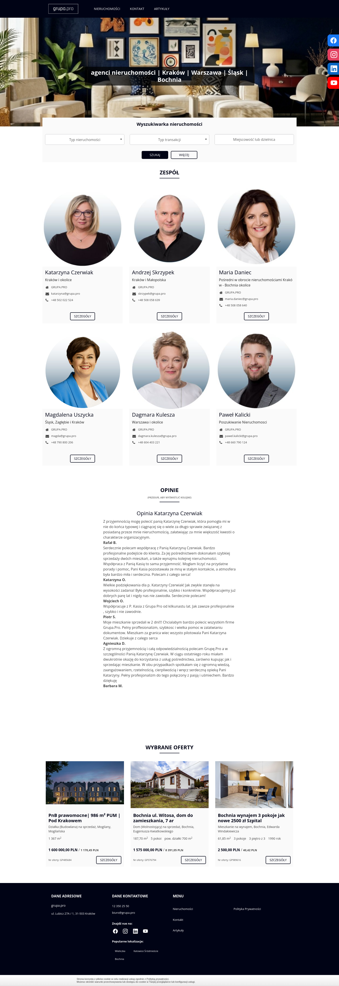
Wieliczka (120, 951)
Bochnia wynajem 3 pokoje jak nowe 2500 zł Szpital (251, 818)
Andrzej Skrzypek (153, 272)
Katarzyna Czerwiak (69, 272)
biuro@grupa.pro (123, 913)
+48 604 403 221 (146, 442)
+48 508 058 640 (233, 305)
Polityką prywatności (158, 979)
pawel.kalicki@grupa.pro (238, 436)
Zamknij (260, 980)
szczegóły (82, 316)
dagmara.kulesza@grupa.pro (154, 436)
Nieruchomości (107, 9)
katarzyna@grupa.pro (62, 294)
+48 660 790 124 (233, 442)
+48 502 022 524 (59, 300)
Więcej (184, 155)
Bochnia (119, 959)
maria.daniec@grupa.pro (238, 299)
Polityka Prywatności (247, 909)
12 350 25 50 (120, 906)
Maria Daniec (235, 272)
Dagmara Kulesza (153, 414)
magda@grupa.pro (60, 436)
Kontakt (137, 9)
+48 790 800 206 (59, 442)
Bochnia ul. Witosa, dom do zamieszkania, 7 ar (163, 818)
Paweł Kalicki (234, 414)
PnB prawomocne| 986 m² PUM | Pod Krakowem (84, 818)
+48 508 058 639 (146, 300)
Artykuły (161, 9)
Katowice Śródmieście (145, 951)
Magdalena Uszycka (69, 414)
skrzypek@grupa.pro (149, 294)
